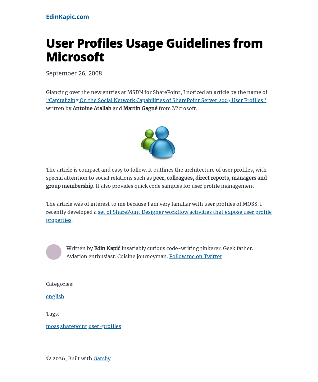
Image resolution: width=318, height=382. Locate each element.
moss (52, 326)
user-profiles (105, 326)
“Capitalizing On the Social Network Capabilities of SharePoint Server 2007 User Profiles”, (157, 100)
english (55, 296)
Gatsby (102, 358)
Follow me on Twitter (195, 256)
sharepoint (73, 326)
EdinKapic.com (67, 16)
